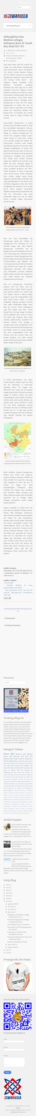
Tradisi (22, 808)
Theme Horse (15, 1110)
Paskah (7, 804)
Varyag (20, 811)
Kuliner (5, 797)
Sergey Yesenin (17, 806)
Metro (29, 797)
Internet (21, 763)
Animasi (6, 781)
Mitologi (27, 788)
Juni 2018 (11, 909)
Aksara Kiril (15, 770)
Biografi (27, 772)
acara (28, 779)
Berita (13, 763)
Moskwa (22, 56)
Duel (17, 793)
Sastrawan (27, 768)
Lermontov (7, 779)
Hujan (5, 795)
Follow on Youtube (27, 2)
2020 (7, 896)
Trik (16, 790)
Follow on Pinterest (23, 2)
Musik (15, 779)
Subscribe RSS (31, 2)
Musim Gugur (8, 790)
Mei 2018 (11, 912)
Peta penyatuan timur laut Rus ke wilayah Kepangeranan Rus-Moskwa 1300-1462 (18, 592)
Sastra (23, 761)
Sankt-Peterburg (8, 775)
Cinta (23, 786)
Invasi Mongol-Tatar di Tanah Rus (18, 925)
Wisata (7, 813)
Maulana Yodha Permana (17, 50)
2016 (7, 953)
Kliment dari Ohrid (16, 784)
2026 (7, 885)
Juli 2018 (11, 907)
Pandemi (30, 802)
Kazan (16, 795)
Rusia (8, 58)
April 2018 (11, 945)
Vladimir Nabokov (28, 811)
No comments (11, 61)
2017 (7, 950)
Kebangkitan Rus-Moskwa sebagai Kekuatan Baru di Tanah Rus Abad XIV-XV (18, 41)
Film (8, 766)
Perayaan (17, 766)
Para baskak (9, 583)
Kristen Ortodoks (12, 56)
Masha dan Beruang (20, 797)
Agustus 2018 (12, 904)
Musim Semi (7, 802)
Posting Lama (27, 609)
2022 (7, 890)
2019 (7, 898)
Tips (5, 770)
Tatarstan (10, 808)
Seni (5, 768)
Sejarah (13, 58)
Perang (26, 770)
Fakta (22, 775)
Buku (18, 786)
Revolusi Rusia (7, 806)
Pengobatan (15, 804)
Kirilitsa (28, 777)
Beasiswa (11, 793)
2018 (7, 901)
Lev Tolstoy (18, 788)
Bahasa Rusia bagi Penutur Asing (16, 759)
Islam (10, 795)
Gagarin (29, 793)
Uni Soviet (18, 772)
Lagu (25, 784)
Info (26, 756)
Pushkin (26, 766)
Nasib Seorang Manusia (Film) (17, 942)
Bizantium (12, 786)
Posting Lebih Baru (11, 609)
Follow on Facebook (19, 2)
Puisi (21, 779)
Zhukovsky (25, 813)
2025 (7, 888)
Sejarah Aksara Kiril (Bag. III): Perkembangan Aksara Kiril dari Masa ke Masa (22, 844)
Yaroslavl (13, 813)
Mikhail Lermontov (19, 799)
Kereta (22, 795)
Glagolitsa (29, 775)
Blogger (18, 1108)
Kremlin (28, 795)
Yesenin (19, 813)
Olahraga (23, 802)
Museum (28, 799)
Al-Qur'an (22, 790)
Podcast (22, 804)
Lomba (11, 797)
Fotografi (8, 788)
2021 (7, 893)
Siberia (25, 806)
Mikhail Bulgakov (8, 799)
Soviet (30, 763)
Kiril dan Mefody (17, 777)
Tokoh (19, 58)
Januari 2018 (12, 947)
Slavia (17, 775)
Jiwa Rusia (19, 1106)
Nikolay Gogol (15, 802)
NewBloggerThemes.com (18, 1112)
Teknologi (7, 772)
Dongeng (29, 786)
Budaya (18, 754)
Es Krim (22, 793)
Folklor (13, 781)
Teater (17, 808)
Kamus (8, 777)
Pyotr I (28, 804)
